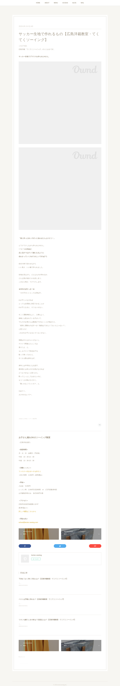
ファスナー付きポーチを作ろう (30, 471)
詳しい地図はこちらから (27, 511)
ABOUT (47, 3)
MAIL (82, 3)
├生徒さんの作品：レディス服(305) (28, 418)
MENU (56, 3)
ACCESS (65, 3)
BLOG (74, 3)
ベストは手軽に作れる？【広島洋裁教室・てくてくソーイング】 (42, 599)
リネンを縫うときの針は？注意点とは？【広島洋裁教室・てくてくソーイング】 (47, 620)
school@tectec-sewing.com (28, 522)
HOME (38, 3)
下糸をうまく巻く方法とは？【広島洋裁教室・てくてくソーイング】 (43, 579)
